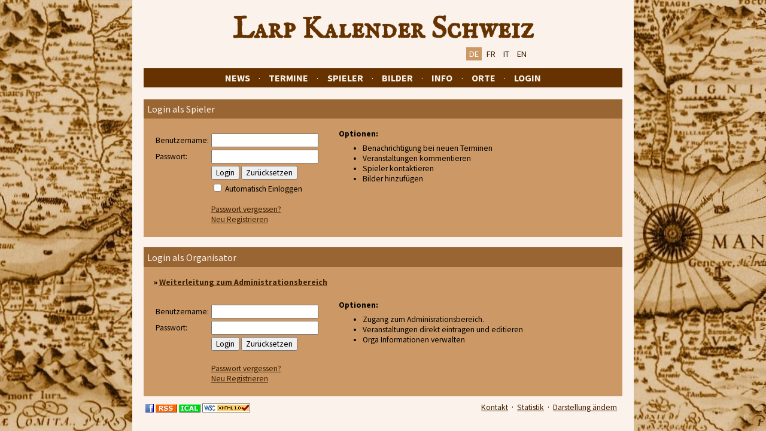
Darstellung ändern (585, 407)
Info (441, 78)
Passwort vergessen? (246, 209)
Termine (288, 78)
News (237, 78)
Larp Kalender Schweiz (383, 29)
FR (491, 53)
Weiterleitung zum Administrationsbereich (243, 282)
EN (522, 53)
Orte (484, 78)
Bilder (397, 78)
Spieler (345, 78)
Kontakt (494, 407)
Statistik (530, 407)
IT (506, 53)
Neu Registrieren (239, 219)
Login (527, 78)
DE (474, 53)
